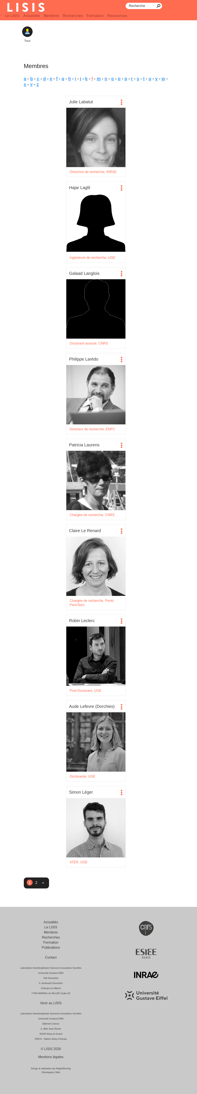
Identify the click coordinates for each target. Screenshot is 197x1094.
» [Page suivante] (43, 883)
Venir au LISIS (50, 1003)
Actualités (31, 16)
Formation (95, 16)
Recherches (73, 16)
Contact (51, 957)
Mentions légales (50, 1057)
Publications (51, 947)
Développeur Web (51, 1072)
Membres (51, 16)
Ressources (117, 16)
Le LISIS (12, 16)
